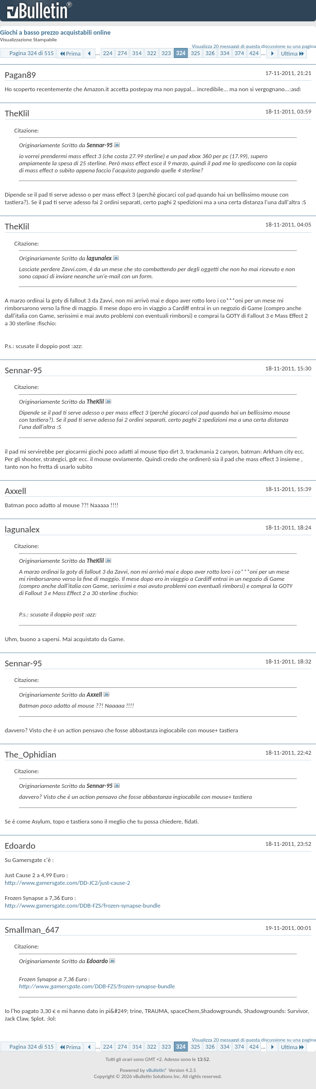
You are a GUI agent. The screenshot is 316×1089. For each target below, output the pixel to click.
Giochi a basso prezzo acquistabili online (55, 32)
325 (195, 53)
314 (137, 53)
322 (151, 53)
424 (254, 53)
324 (181, 53)
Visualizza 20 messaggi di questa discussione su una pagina (254, 46)
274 (122, 53)
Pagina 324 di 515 (32, 53)
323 (166, 53)
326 (210, 53)
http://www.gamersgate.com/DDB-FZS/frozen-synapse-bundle (83, 905)
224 (108, 53)
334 (225, 53)
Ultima (293, 53)
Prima (70, 53)
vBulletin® (156, 1070)
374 (239, 53)
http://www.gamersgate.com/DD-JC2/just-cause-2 (67, 882)
